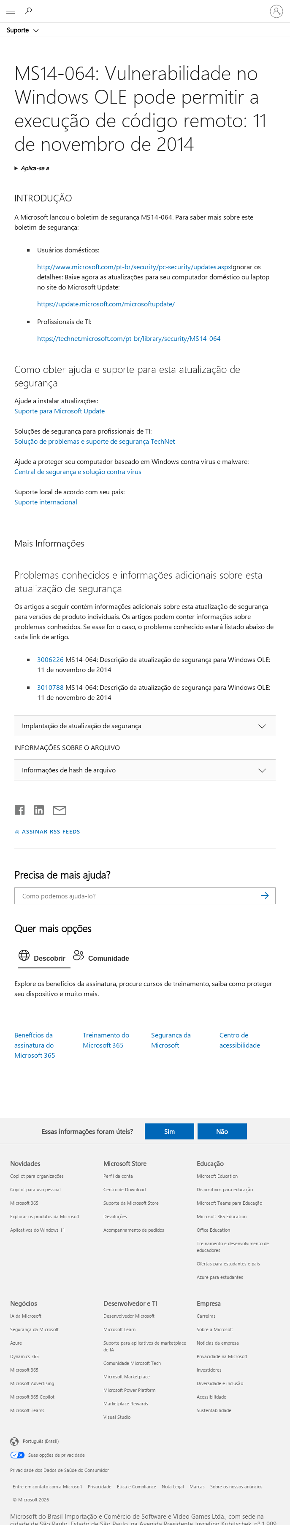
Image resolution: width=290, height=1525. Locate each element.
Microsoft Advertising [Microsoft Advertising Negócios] (32, 1383)
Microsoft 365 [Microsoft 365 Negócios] (24, 1370)
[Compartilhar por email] (55, 808)
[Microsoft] (144, 6)
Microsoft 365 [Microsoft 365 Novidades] (24, 1203)
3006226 (50, 659)
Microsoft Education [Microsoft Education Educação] (217, 1176)
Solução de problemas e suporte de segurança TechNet (94, 441)
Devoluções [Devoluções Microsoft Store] (115, 1216)
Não (222, 1131)
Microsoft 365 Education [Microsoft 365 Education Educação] (222, 1216)
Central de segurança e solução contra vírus (77, 471)
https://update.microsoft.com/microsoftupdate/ (106, 303)
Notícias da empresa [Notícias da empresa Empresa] (218, 1343)
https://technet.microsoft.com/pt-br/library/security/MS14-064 (129, 338)
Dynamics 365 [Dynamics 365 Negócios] (24, 1356)
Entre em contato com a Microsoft (47, 1486)
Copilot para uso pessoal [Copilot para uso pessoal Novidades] (35, 1189)
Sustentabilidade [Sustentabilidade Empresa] (214, 1410)
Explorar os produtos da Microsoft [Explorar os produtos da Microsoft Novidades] (44, 1216)
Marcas (197, 1486)
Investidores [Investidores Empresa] (209, 1370)
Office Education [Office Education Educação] (213, 1230)
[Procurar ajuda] (29, 11)
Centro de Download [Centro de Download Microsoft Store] (124, 1189)
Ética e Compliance (136, 1486)
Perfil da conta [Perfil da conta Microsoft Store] (118, 1176)
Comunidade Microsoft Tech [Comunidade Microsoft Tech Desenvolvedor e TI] (132, 1363)
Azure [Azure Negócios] (16, 1343)
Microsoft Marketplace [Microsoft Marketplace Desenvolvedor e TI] (126, 1376)
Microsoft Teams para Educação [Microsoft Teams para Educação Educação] (229, 1203)
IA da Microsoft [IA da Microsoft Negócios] (25, 1316)
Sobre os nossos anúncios (236, 1486)
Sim (169, 1131)
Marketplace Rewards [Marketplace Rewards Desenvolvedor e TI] (125, 1403)
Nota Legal (173, 1486)
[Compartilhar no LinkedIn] (35, 808)
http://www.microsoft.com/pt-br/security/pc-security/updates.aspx (134, 266)
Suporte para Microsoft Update (59, 410)
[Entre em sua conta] (276, 11)
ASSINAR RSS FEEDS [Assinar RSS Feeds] (51, 831)
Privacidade (99, 1486)
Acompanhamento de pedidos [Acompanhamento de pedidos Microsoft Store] (133, 1230)
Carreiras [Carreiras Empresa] (206, 1316)
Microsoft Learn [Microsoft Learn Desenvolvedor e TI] (119, 1329)
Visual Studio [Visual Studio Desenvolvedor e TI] (116, 1417)
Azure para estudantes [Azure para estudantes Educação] (220, 1277)
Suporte (18, 30)
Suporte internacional (45, 501)
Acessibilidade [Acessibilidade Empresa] (211, 1397)
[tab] (44, 957)
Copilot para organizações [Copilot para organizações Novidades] (37, 1176)
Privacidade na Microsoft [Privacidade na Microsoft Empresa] (222, 1356)
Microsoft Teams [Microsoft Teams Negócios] (27, 1410)
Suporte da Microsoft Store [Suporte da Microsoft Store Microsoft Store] (131, 1203)
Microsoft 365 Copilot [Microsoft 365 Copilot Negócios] (32, 1397)
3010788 (50, 687)
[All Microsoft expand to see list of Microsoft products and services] (10, 11)
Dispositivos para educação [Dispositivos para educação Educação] (225, 1189)
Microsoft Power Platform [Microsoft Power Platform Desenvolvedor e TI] (129, 1390)
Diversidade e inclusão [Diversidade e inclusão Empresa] (220, 1383)
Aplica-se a (35, 168)
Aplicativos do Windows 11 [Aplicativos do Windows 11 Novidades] (37, 1230)
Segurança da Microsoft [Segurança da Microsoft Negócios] (34, 1329)
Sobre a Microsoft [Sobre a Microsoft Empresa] (215, 1329)
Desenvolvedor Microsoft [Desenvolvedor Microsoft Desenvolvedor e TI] (128, 1316)
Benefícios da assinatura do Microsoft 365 (34, 1044)
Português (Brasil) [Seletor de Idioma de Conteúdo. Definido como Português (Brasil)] (41, 1441)
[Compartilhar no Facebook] (20, 808)
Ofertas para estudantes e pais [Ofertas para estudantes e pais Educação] (228, 1263)
